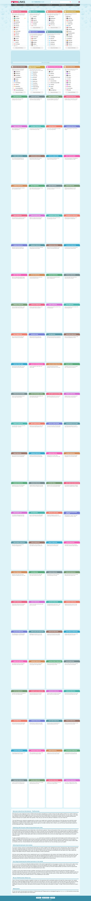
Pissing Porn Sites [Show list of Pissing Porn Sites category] (70, 393)
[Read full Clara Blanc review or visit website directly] (34, 83)
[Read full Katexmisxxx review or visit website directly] (35, 85)
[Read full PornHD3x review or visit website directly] (16, 36)
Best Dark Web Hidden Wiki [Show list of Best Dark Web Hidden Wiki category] (72, 483)
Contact (75, 4)
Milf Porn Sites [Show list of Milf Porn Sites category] (35, 185)
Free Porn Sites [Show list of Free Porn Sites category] (17, 11)
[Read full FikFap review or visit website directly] (69, 75)
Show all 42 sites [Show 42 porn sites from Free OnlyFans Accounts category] (54, 47)
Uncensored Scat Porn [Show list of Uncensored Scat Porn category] (72, 423)
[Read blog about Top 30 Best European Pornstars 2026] (54, 56)
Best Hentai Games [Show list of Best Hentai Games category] (70, 156)
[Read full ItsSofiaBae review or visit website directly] (52, 36)
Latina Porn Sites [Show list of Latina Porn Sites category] (70, 453)
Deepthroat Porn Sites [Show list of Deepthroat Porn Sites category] (19, 542)
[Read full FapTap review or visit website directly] (16, 81)
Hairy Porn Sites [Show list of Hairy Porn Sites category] (18, 601)
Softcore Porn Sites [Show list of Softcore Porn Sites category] (54, 720)
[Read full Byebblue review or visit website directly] (34, 74)
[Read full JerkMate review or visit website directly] (51, 22)
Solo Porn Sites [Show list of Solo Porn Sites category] (17, 572)
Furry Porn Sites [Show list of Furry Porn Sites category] (53, 304)
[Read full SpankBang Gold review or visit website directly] (71, 33)
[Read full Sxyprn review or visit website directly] (16, 29)
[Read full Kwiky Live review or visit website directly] (52, 20)
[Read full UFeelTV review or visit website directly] (16, 84)
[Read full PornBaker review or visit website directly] (17, 18)
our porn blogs (16, 864)
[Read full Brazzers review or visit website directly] (69, 31)
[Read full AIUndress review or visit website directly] (34, 40)
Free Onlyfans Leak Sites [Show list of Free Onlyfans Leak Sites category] (55, 66)
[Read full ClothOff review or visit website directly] (34, 38)
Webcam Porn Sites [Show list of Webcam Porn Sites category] (53, 631)
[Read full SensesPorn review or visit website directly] (17, 86)
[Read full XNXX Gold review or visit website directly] (69, 23)
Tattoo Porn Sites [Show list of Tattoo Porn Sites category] (18, 691)
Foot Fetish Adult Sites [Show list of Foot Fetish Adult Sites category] (37, 393)
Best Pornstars (62, 4)
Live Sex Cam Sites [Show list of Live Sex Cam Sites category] (53, 11)
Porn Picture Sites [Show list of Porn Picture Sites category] (18, 423)
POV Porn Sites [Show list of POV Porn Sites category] (69, 304)
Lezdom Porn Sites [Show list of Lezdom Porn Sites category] (18, 750)
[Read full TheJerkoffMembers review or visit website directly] (19, 90)
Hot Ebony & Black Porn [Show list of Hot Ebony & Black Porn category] (54, 393)
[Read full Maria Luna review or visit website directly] (34, 81)
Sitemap (52, 897)
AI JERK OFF (49, 4)
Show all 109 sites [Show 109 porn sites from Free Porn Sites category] (19, 47)
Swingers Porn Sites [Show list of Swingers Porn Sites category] (54, 691)
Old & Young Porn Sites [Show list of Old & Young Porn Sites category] (54, 364)
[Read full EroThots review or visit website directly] (51, 79)
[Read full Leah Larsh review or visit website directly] (34, 75)
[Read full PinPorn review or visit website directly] (69, 86)
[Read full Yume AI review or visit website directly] (34, 18)
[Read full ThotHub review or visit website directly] (51, 84)
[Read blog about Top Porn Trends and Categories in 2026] (37, 56)
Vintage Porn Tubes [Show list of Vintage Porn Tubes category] (18, 364)
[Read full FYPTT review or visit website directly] (69, 79)
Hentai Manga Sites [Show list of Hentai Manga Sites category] (36, 156)
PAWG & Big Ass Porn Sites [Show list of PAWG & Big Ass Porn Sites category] (37, 631)
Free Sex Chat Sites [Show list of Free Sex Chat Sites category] (53, 512)
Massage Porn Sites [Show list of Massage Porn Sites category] (36, 750)
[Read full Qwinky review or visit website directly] (16, 79)
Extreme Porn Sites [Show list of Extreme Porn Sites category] (36, 126)
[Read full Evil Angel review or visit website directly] (69, 27)
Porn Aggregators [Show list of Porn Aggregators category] (36, 215)
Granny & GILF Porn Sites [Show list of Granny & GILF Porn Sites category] (37, 691)
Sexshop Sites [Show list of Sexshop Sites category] (34, 334)
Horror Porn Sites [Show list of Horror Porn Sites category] (18, 245)
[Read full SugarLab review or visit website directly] (34, 20)
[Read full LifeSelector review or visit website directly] (17, 73)
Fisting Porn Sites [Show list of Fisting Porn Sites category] (35, 780)
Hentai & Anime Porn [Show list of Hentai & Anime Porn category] (53, 156)
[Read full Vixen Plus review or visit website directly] (69, 34)
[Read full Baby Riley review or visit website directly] (34, 79)
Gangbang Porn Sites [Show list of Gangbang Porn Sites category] (54, 215)
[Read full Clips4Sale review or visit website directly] (69, 42)
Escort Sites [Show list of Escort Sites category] (69, 364)
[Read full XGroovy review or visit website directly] (16, 23)
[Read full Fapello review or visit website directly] (51, 71)
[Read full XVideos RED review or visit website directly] (70, 20)
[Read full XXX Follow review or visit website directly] (69, 88)
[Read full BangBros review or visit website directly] (69, 38)
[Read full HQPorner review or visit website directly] (16, 33)
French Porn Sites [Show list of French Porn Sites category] (70, 720)
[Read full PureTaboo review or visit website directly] (69, 22)
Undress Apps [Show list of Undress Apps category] (34, 31)
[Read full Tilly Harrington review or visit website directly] (52, 40)
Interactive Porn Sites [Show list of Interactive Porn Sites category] (19, 66)
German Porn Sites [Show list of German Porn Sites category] (35, 453)
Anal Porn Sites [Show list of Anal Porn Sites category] (52, 185)
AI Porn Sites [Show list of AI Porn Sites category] (34, 11)
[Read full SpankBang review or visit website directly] (17, 22)
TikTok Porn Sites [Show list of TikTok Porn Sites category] (70, 66)
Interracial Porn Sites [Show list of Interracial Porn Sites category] (71, 215)
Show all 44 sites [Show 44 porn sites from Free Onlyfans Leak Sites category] (54, 92)
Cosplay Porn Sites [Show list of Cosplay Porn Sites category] (36, 304)
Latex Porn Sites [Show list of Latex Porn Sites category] (70, 542)
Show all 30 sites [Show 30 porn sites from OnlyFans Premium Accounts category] (36, 92)
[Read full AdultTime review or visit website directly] (69, 18)
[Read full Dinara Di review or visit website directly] (51, 38)
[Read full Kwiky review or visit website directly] (68, 71)
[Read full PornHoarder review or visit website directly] (17, 31)
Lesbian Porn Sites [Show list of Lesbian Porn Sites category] (18, 185)
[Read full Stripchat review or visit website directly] (51, 16)
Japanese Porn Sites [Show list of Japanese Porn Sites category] (71, 126)
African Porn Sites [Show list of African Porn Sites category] (70, 572)
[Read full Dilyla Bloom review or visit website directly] (35, 72)
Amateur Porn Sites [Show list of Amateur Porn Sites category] (71, 96)
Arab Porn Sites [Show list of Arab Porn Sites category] (17, 453)
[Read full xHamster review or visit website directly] (16, 25)
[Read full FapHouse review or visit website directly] (69, 40)
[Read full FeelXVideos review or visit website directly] (17, 82)
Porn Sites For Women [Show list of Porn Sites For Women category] (19, 393)
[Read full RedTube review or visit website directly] (16, 40)
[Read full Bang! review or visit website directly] (68, 16)
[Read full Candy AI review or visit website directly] (34, 16)
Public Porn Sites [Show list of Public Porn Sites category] (53, 542)
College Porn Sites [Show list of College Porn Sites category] (18, 631)
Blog (25, 4)
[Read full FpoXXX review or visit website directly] (16, 42)
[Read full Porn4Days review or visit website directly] (17, 44)
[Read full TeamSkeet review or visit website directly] (69, 36)
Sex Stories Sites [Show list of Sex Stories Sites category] (18, 334)
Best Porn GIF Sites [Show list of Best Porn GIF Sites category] (35, 423)
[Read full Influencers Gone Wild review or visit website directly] (54, 82)
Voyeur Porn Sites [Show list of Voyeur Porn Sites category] (53, 274)
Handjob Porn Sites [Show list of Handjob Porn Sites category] (18, 661)
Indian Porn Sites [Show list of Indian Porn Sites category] (53, 453)
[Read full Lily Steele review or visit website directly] (51, 42)
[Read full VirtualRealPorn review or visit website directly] (17, 77)
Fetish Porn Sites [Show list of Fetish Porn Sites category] (35, 274)
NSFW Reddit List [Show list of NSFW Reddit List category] (18, 512)
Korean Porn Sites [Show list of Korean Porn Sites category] (70, 691)
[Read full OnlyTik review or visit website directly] (69, 82)
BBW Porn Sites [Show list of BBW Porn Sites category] (17, 274)
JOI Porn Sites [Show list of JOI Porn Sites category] (34, 572)
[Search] (70, 2)
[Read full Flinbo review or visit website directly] (68, 84)
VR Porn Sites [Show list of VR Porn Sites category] (52, 334)
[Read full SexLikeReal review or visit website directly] (17, 75)
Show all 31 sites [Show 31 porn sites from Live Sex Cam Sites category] (54, 27)
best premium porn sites (33, 838)
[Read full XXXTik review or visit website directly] (69, 81)
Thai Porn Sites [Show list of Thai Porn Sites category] (17, 720)
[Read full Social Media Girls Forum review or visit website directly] (54, 77)
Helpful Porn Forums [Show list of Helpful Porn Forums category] (54, 423)
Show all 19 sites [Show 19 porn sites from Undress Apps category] (36, 47)
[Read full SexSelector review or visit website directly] (17, 71)
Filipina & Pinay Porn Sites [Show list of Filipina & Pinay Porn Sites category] (55, 661)
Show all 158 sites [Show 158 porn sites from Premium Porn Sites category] (71, 47)
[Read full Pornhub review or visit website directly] (16, 20)
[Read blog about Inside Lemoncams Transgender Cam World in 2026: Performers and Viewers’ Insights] (71, 56)
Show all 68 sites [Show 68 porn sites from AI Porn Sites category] (36, 27)
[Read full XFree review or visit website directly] (68, 73)
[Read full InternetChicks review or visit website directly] (52, 81)
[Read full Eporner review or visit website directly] (16, 27)
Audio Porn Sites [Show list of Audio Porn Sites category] (35, 601)
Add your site (64, 891)
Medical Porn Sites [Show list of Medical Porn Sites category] (71, 780)
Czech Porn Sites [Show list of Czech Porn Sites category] (35, 542)
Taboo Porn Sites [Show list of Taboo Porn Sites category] (18, 126)
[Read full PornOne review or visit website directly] (16, 34)
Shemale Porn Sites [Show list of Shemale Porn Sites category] (18, 304)
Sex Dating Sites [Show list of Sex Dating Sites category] (17, 96)
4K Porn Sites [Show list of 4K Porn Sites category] (34, 512)
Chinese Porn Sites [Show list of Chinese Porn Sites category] (35, 720)
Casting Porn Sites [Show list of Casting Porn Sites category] (53, 601)
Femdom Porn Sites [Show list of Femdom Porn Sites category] (53, 245)
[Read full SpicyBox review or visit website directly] (34, 42)
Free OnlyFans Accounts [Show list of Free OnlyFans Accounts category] (55, 31)
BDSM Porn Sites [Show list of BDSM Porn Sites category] (70, 185)
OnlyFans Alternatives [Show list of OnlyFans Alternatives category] (72, 631)
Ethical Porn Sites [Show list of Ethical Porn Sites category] (70, 274)
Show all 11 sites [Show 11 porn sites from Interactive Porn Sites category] (19, 92)
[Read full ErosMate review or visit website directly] (34, 23)
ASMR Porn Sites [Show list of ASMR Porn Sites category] (53, 750)
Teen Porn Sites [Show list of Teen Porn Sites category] (52, 126)
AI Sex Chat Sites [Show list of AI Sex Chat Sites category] (35, 96)
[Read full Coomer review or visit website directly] (51, 75)
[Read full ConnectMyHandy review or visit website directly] (18, 88)
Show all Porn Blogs (45, 62)
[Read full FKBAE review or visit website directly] (51, 88)
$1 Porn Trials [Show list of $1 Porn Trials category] (52, 483)
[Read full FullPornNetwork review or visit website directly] (71, 29)
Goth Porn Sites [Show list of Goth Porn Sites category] (70, 661)
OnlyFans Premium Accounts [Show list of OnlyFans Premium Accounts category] (35, 67)
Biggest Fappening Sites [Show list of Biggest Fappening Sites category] (37, 364)
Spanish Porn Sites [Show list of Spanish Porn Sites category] (35, 483)
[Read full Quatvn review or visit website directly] (51, 86)
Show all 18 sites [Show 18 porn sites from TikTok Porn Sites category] (71, 92)
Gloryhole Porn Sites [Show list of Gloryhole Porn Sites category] (71, 750)
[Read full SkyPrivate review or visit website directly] (52, 23)
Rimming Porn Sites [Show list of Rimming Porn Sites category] (36, 245)
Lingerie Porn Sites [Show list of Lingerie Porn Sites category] (36, 661)
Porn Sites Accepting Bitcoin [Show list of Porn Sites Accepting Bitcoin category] (71, 513)
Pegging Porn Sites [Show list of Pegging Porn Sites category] (53, 780)
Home (15, 4)
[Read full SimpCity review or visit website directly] (51, 73)
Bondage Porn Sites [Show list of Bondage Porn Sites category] (71, 601)
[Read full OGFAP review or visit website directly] (69, 90)
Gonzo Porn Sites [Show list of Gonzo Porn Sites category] (53, 572)
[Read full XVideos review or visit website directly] (16, 16)
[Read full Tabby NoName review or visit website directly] (35, 86)
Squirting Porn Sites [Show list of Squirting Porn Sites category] (19, 780)
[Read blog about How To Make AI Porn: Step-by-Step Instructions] (20, 56)
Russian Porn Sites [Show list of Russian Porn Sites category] (18, 483)
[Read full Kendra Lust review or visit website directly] (35, 88)
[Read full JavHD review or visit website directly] (69, 25)
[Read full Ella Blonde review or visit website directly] (52, 44)
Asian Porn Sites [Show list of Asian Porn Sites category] (18, 215)
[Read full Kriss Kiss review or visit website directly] (34, 77)
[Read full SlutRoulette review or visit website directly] (52, 18)
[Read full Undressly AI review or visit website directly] (35, 22)
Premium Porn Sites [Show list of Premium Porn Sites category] (71, 11)
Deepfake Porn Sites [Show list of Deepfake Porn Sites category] (71, 334)
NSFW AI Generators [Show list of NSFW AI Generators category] (54, 96)
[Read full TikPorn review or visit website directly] (69, 77)
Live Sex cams (36, 4)
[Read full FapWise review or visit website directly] (34, 44)
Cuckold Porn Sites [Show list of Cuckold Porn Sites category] (71, 245)
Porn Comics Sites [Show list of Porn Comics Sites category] (18, 156)
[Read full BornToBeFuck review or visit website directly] (52, 90)
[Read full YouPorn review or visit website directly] (16, 38)
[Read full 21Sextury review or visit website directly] (69, 44)
